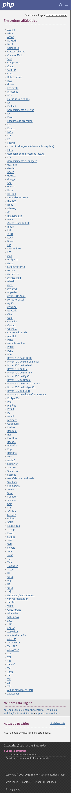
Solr (9, 504)
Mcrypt (11, 270)
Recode (11, 442)
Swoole (11, 547)
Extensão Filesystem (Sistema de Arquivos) (30, 146)
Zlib (9, 686)
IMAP (10, 219)
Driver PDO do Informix (19, 372)
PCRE (10, 350)
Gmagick (12, 179)
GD (8, 212)
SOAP (10, 493)
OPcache (12, 321)
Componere (13, 62)
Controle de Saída (17, 332)
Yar (9, 675)
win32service (14, 609)
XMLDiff (11, 639)
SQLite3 (11, 511)
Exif (9, 124)
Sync (10, 551)
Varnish (11, 602)
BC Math (11, 40)
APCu (10, 33)
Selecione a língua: (35, 15)
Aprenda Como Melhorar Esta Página (24, 709)
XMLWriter (13, 649)
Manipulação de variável (21, 595)
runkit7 (11, 460)
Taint (10, 555)
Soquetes (12, 496)
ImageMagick (14, 215)
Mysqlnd (12, 307)
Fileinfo (11, 142)
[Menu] (67, 5)
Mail (9, 255)
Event (10, 117)
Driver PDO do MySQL (19, 376)
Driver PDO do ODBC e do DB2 (23, 383)
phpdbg (11, 405)
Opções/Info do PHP (18, 223)
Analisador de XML (17, 635)
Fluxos (10, 533)
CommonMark (15, 55)
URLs (10, 587)
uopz (10, 580)
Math (10, 263)
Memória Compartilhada (20, 478)
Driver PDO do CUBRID (19, 358)
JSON (10, 234)
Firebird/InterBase (17, 197)
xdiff (9, 624)
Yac (9, 660)
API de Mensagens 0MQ (20, 690)
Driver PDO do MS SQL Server (23, 361)
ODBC (10, 576)
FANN (10, 131)
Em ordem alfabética (15, 751)
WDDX (10, 606)
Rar (9, 434)
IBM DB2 (11, 201)
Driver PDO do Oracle (19, 379)
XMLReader (13, 642)
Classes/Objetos (16, 51)
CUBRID (11, 69)
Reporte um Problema (47, 713)
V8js (9, 591)
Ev (8, 113)
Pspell (10, 416)
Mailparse (12, 259)
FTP (9, 157)
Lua (9, 245)
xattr (10, 620)
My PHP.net (11, 782)
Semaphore (13, 471)
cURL (10, 73)
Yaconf (11, 664)
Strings (11, 536)
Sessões (11, 474)
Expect (11, 128)
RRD (9, 456)
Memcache (13, 274)
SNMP (10, 489)
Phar (9, 401)
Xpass (10, 653)
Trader (11, 569)
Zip (9, 682)
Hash (10, 190)
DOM (10, 95)
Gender (11, 168)
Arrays (10, 37)
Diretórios (12, 91)
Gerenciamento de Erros (20, 110)
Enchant (11, 106)
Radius (11, 427)
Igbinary (11, 208)
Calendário (13, 48)
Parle (10, 339)
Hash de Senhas (16, 343)
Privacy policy (13, 789)
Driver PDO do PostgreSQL (21, 387)
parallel (11, 336)
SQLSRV (11, 514)
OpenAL (11, 325)
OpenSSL (12, 328)
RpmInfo (12, 452)
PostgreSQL (13, 398)
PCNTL (10, 347)
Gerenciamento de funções (22, 161)
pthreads (12, 420)
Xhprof (11, 628)
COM (9, 58)
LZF (9, 252)
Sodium (11, 500)
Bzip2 (10, 44)
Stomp (11, 529)
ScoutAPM (12, 463)
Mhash (11, 281)
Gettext (11, 175)
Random (12, 431)
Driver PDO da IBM (17, 369)
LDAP (10, 237)
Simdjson (12, 482)
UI (8, 573)
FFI (9, 139)
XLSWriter (12, 631)
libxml (10, 241)
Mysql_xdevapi (15, 299)
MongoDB (12, 288)
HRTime (11, 193)
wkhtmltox (13, 617)
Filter (10, 150)
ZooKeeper (13, 693)
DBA (9, 80)
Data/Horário (14, 77)
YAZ (9, 679)
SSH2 (10, 522)
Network (11, 310)
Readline (12, 438)
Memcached (14, 277)
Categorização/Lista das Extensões (25, 745)
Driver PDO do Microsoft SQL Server (26, 394)
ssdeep (11, 518)
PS (8, 412)
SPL (9, 507)
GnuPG (11, 186)
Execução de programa (20, 120)
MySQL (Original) (16, 296)
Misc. (10, 285)
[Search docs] (61, 5)
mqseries (12, 292)
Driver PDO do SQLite (18, 390)
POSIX (10, 409)
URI (9, 584)
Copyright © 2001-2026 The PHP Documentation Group (35, 774)
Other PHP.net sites (45, 782)
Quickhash (13, 423)
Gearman (12, 164)
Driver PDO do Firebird (19, 365)
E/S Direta (12, 88)
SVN (9, 544)
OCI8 (10, 317)
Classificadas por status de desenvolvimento (27, 758)
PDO (9, 354)
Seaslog (11, 467)
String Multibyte (16, 266)
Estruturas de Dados (18, 99)
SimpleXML (13, 485)
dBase (10, 84)
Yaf (9, 668)
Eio (9, 102)
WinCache (12, 613)
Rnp (9, 449)
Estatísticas (13, 525)
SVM (9, 540)
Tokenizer (12, 566)
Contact (26, 782)
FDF (9, 135)
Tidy (9, 562)
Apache (11, 29)
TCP (9, 558)
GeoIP (10, 172)
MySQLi (11, 303)
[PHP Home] (8, 5)
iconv (10, 204)
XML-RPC (12, 646)
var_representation (17, 598)
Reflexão (12, 445)
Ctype (10, 66)
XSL (9, 657)
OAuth (10, 314)
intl (9, 230)
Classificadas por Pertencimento (21, 754)
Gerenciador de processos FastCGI (26, 153)
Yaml (10, 671)
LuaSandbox (14, 248)
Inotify (10, 226)
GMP (9, 182)
